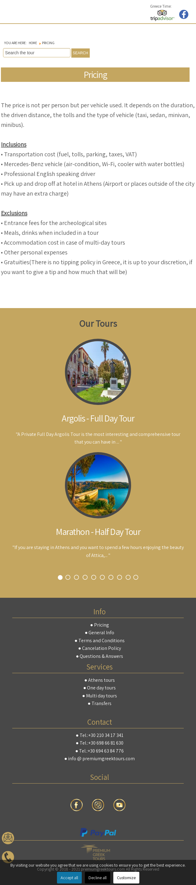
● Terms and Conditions (99, 640)
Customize (126, 877)
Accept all (69, 877)
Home (33, 43)
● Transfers (99, 703)
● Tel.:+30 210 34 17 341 (99, 735)
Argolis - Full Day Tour (98, 418)
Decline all (98, 877)
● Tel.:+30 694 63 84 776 (99, 751)
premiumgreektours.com (18, 11)
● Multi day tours (99, 695)
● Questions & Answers (99, 656)
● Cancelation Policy (99, 648)
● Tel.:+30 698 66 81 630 (99, 743)
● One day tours (99, 688)
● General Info (100, 632)
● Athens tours (99, 680)
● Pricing (99, 625)
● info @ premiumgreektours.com (99, 758)
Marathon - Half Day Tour (98, 531)
